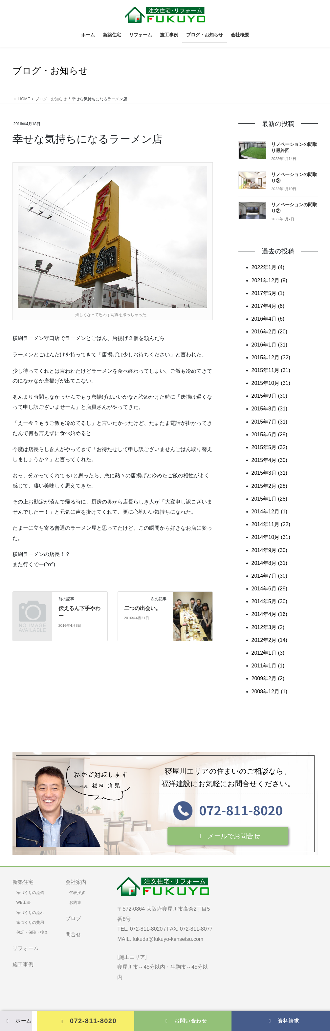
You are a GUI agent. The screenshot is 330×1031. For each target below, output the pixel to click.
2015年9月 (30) (269, 396)
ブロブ (73, 918)
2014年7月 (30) (269, 576)
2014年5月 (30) (269, 601)
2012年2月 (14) (269, 640)
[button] (228, 836)
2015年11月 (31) (271, 370)
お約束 (75, 902)
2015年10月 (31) (271, 383)
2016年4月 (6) (268, 319)
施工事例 (22, 964)
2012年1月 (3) (268, 653)
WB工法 (23, 902)
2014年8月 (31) (269, 563)
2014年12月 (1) (269, 511)
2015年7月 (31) (269, 422)
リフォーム (25, 948)
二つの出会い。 (142, 608)
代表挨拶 (77, 892)
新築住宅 (22, 882)
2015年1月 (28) (269, 499)
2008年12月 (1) (269, 691)
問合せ (73, 934)
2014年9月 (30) (269, 550)
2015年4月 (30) (269, 460)
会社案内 (75, 882)
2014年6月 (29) (269, 588)
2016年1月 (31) (269, 344)
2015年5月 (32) (269, 447)
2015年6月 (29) (269, 434)
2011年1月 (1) (268, 665)
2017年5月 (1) (268, 293)
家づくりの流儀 (30, 892)
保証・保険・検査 (32, 932)
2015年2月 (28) (269, 486)
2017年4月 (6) (268, 306)
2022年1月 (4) (268, 267)
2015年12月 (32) (271, 357)
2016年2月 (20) (269, 331)
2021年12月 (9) (269, 280)
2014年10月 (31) (271, 537)
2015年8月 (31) (269, 408)
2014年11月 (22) (271, 524)
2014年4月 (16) (269, 614)
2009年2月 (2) (268, 678)
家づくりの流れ (30, 912)
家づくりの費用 (30, 922)
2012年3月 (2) (268, 627)
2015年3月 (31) (269, 473)
